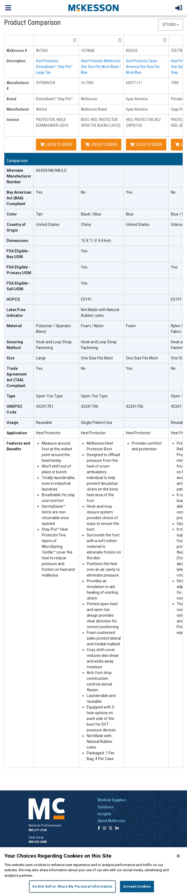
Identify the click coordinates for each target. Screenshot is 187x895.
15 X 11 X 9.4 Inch (96, 240)
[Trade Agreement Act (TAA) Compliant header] (19, 377)
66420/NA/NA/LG (51, 170)
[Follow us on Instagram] (104, 828)
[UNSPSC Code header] (19, 409)
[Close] (178, 856)
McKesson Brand (94, 109)
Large (41, 358)
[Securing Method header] (19, 345)
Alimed (41, 109)
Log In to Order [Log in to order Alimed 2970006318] (56, 144)
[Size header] (19, 358)
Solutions (106, 807)
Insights (104, 814)
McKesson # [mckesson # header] (17, 50)
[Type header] (19, 396)
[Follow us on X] (111, 828)
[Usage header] (19, 423)
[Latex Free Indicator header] (19, 313)
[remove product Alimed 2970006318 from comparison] (74, 40)
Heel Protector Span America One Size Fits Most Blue (143, 67)
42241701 (44, 406)
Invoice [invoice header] (13, 119)
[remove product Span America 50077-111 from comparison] (164, 40)
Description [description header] (16, 61)
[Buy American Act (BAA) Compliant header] (19, 198)
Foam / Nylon (92, 326)
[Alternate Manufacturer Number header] (19, 176)
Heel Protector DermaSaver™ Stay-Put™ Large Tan (54, 67)
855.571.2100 (38, 830)
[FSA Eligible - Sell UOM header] (19, 286)
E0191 (86, 299)
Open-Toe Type (49, 396)
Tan (39, 214)
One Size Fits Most (97, 358)
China (86, 224)
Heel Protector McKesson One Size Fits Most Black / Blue (101, 67)
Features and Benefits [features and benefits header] (18, 446)
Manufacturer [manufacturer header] (18, 109)
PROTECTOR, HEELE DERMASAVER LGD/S (52, 122)
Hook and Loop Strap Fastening (54, 345)
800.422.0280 (38, 842)
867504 (41, 50)
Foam (131, 326)
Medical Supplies (112, 800)
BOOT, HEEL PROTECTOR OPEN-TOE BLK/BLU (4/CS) (100, 122)
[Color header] (19, 214)
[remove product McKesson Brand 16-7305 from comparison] (119, 40)
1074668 (87, 50)
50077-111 (134, 83)
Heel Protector (48, 433)
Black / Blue (91, 214)
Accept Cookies (137, 886)
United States (47, 224)
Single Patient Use (96, 422)
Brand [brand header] (11, 99)
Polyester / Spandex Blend (53, 329)
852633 (131, 50)
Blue (130, 214)
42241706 (89, 406)
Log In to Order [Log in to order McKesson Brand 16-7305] (101, 144)
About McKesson (111, 821)
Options (170, 24)
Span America (137, 99)
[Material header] (19, 329)
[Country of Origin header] (19, 228)
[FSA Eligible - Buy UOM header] (19, 254)
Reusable (44, 422)
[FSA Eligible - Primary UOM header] (19, 270)
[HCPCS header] (19, 299)
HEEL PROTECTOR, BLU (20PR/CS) (143, 122)
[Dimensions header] (19, 241)
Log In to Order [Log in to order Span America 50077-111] (146, 144)
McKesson (89, 99)
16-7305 (87, 83)
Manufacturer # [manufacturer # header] (18, 86)
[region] (93, 871)
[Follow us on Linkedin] (117, 828)
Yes (39, 192)
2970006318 (45, 83)
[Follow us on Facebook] (99, 828)
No (83, 192)
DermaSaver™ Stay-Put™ (54, 99)
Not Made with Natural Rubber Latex (100, 313)
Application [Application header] (17, 433)
